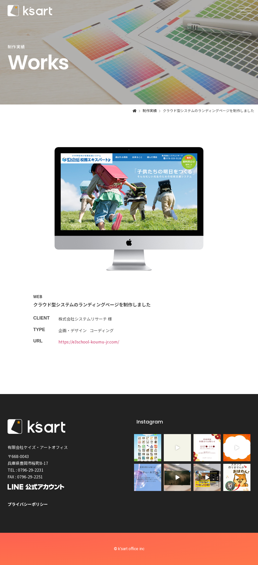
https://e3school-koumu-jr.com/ (88, 342)
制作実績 (150, 110)
